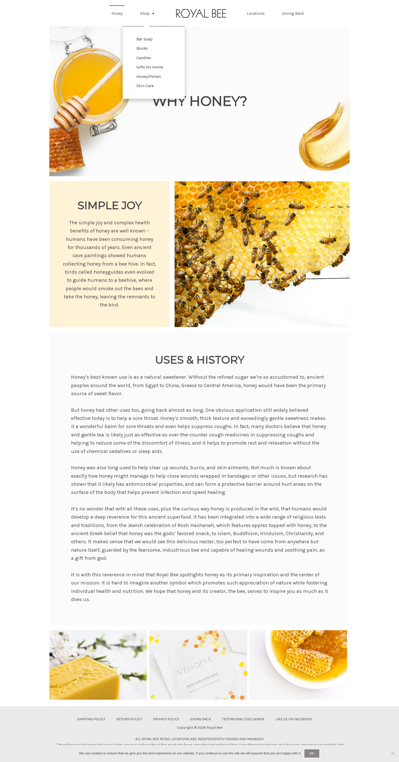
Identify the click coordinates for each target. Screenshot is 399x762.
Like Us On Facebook (293, 719)
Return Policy (129, 719)
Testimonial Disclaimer (243, 719)
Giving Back (293, 13)
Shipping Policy (91, 719)
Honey (117, 13)
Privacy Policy (166, 719)
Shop (147, 13)
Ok (312, 753)
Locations (256, 13)
